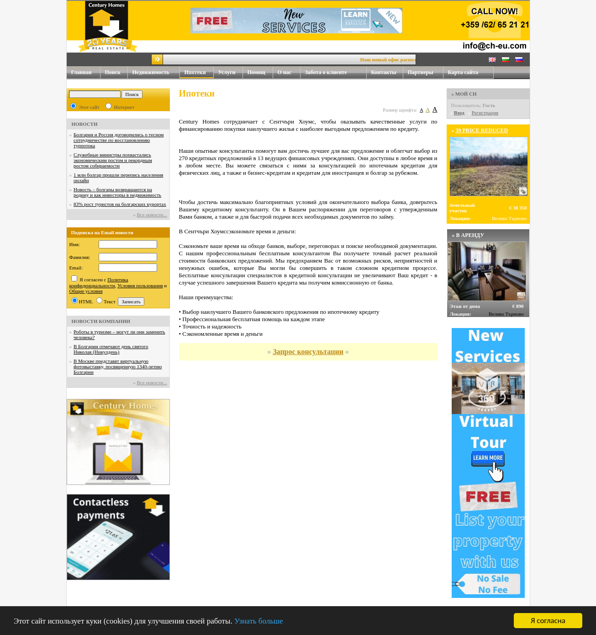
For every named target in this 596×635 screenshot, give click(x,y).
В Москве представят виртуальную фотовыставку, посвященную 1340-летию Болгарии (118, 366)
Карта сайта (463, 72)
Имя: (74, 244)
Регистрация (485, 112)
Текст (110, 301)
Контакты (387, 72)
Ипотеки (195, 72)
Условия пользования (140, 285)
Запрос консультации (308, 351)
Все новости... (152, 214)
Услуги (230, 72)
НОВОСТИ (85, 124)
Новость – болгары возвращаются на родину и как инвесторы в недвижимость (117, 192)
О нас (289, 72)
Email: (76, 267)
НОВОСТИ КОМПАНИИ (101, 321)
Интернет (124, 107)
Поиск (113, 72)
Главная (81, 72)
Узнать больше (258, 621)
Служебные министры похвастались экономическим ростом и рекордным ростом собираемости (113, 160)
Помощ (260, 72)
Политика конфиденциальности (98, 282)
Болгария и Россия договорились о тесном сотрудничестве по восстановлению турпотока (119, 140)
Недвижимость (156, 72)
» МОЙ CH (464, 94)
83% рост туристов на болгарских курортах (120, 204)
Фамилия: (79, 257)
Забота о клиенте (326, 72)
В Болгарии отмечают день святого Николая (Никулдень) (111, 349)
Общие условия (86, 291)
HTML (86, 301)
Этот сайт (89, 107)
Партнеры (420, 72)
